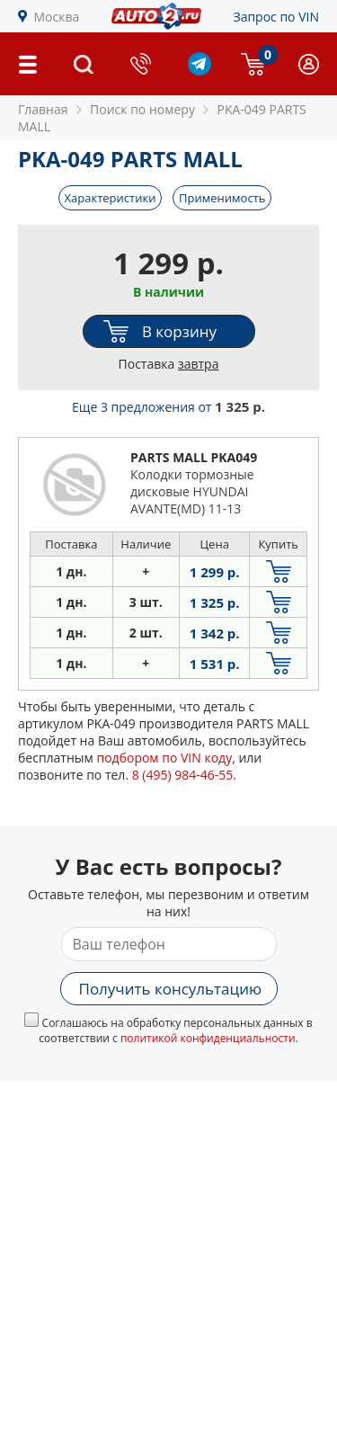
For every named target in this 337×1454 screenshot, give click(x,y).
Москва (57, 16)
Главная (43, 109)
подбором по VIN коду (164, 757)
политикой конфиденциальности (208, 1038)
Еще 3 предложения (168, 406)
